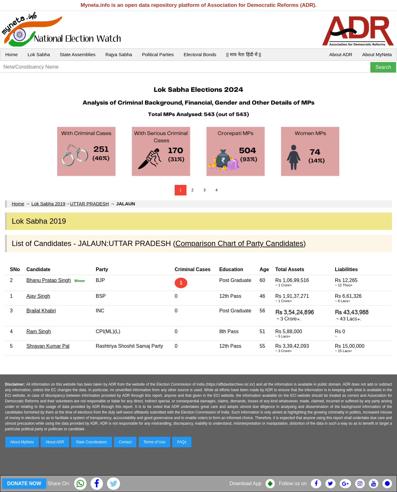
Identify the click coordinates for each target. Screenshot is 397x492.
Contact (125, 442)
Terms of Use (155, 442)
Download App (245, 483)
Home (11, 54)
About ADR (340, 54)
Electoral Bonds (200, 54)
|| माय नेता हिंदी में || (243, 54)
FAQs (181, 442)
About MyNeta (377, 54)
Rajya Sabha (118, 54)
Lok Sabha (39, 54)
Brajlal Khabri (41, 310)
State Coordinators (91, 442)
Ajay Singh (38, 296)
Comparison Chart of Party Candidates (239, 243)
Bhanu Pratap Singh (48, 280)
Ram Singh (38, 331)
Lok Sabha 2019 (48, 203)
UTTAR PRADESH (89, 203)
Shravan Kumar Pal (47, 346)
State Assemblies (78, 54)
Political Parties (158, 54)
